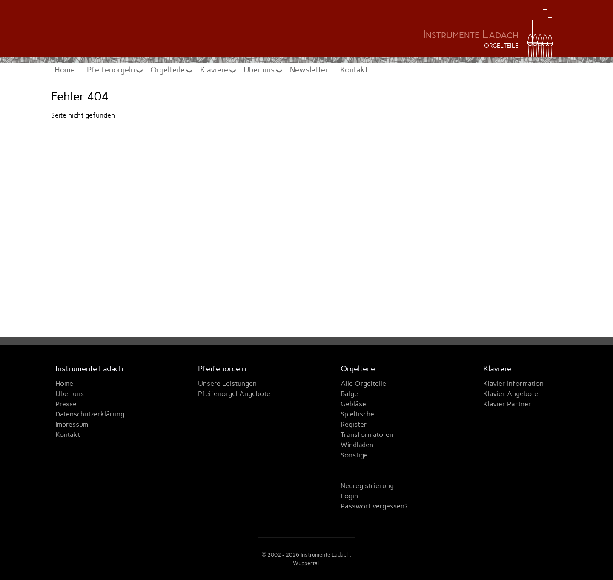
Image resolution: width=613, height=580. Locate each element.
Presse (66, 404)
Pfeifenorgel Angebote (234, 394)
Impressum (71, 424)
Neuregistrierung (367, 486)
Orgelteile (168, 69)
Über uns (259, 69)
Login (349, 496)
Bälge (349, 394)
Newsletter (309, 69)
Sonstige (354, 455)
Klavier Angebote (510, 394)
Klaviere (215, 69)
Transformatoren (367, 435)
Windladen (357, 445)
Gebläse (353, 404)
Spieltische (357, 414)
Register (354, 424)
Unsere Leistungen (227, 383)
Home (64, 69)
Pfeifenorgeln (112, 69)
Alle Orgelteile (363, 383)
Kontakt (354, 69)
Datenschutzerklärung (89, 414)
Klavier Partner (507, 404)
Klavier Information (513, 383)
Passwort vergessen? (374, 506)
